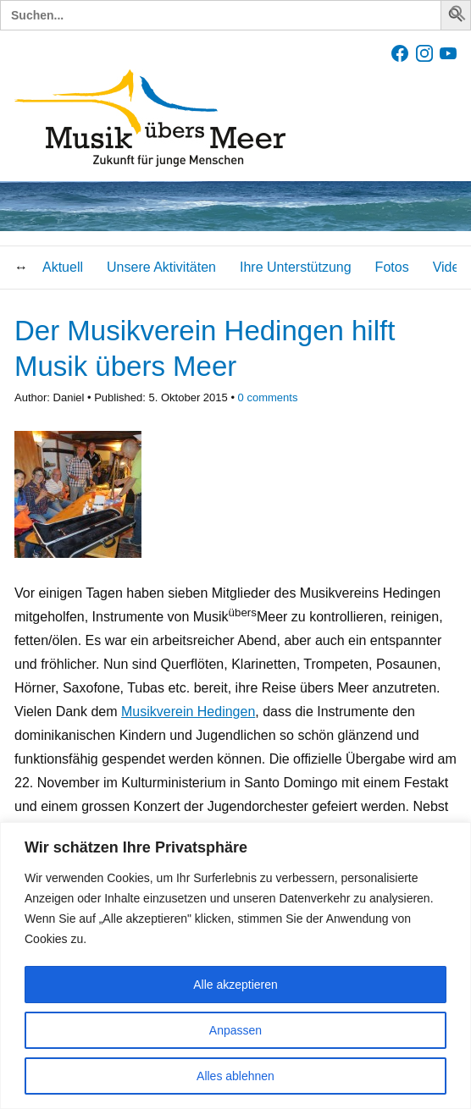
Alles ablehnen (235, 1076)
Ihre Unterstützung (296, 267)
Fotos (392, 267)
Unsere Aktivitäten (161, 267)
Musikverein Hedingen (188, 711)
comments (268, 397)
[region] (235, 965)
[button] (458, 16)
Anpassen (235, 1030)
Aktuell (62, 267)
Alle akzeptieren (235, 984)
